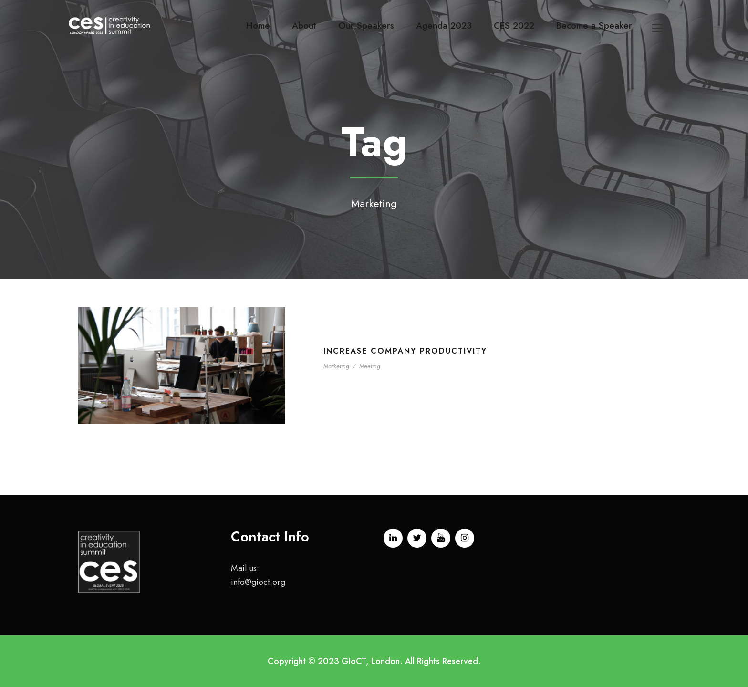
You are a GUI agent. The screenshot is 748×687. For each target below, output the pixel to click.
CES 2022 (514, 25)
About (304, 25)
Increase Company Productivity (405, 350)
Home (258, 25)
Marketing (336, 366)
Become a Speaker (594, 25)
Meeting (369, 366)
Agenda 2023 (444, 25)
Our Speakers (366, 25)
